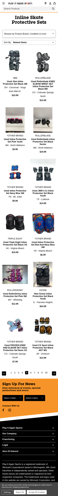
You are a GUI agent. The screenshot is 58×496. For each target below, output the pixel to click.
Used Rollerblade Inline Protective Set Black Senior (43, 141)
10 (46, 372)
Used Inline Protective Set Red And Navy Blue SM (43, 244)
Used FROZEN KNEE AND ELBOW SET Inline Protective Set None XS (15, 347)
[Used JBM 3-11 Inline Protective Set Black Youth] (43, 171)
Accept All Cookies (37, 492)
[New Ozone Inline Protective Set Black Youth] (43, 274)
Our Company (9, 433)
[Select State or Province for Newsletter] (12, 398)
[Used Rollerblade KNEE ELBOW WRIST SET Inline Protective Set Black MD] (43, 62)
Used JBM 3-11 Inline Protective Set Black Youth (43, 193)
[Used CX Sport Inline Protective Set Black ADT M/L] (43, 326)
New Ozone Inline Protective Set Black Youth (43, 296)
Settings (7, 492)
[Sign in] (50, 3)
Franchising (8, 439)
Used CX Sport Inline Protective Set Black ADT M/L (42, 347)
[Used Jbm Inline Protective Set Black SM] (15, 62)
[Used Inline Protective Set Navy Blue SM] (15, 171)
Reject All (20, 492)
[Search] (53, 9)
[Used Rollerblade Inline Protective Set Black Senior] (43, 120)
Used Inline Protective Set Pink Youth (15, 140)
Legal (5, 445)
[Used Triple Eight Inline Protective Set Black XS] (15, 223)
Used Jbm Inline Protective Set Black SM (15, 82)
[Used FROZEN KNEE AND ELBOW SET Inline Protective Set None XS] (15, 326)
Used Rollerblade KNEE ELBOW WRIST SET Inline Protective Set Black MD (43, 85)
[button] (3, 3)
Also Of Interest (10, 451)
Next (54, 373)
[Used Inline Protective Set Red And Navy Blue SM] (43, 223)
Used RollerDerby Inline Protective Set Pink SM (15, 295)
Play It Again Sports (12, 428)
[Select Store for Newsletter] (34, 398)
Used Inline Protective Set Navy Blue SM (15, 192)
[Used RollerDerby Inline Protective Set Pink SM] (15, 274)
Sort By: (7, 42)
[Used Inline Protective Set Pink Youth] (15, 120)
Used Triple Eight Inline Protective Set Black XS (15, 243)
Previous (4, 373)
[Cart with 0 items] (54, 3)
